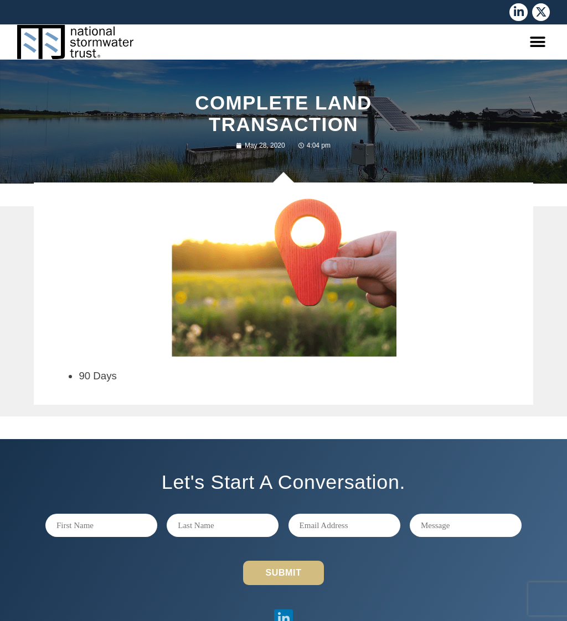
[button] (537, 42)
